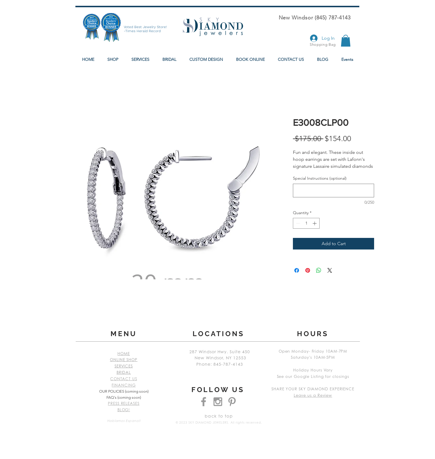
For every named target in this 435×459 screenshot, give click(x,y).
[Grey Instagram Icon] (218, 402)
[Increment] (315, 223)
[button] (346, 41)
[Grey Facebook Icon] (203, 402)
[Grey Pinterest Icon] (232, 402)
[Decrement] (297, 223)
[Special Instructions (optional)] (333, 190)
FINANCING (123, 385)
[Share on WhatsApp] (318, 270)
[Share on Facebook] (296, 270)
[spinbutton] (306, 223)
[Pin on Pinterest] (307, 270)
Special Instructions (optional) (320, 178)
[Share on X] (329, 270)
